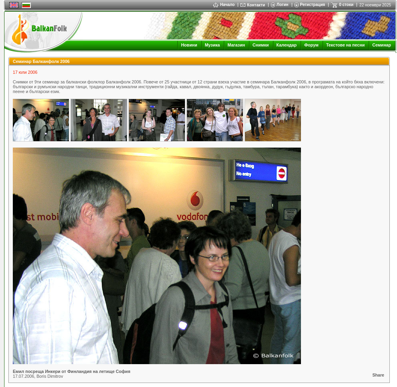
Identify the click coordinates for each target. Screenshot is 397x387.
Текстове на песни (345, 45)
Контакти (256, 5)
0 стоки (346, 4)
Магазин (236, 45)
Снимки (261, 45)
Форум (311, 45)
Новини (189, 45)
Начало (224, 4)
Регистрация (312, 4)
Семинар (381, 45)
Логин (282, 4)
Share (378, 375)
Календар (287, 45)
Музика (212, 45)
